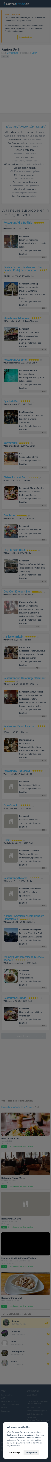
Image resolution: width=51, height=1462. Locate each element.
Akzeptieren (31, 1452)
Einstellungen (15, 1452)
